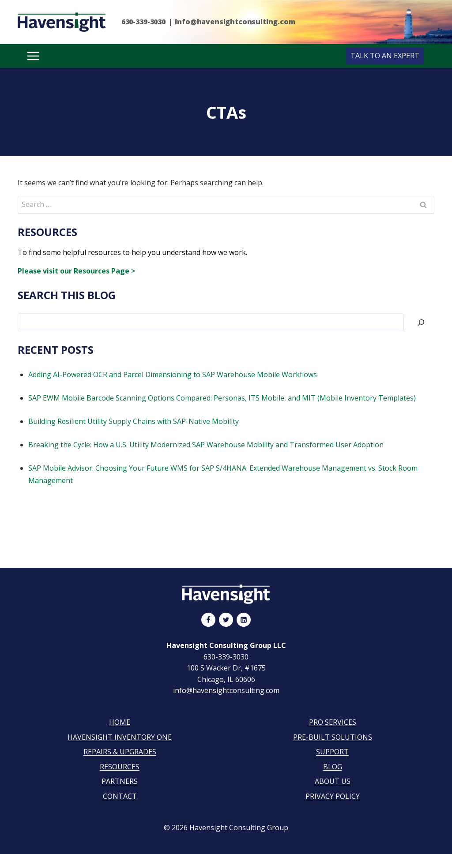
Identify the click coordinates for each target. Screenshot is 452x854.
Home (119, 722)
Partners (120, 781)
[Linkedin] (244, 620)
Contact (120, 796)
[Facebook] (208, 620)
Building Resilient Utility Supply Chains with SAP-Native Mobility (133, 421)
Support (332, 752)
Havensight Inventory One (120, 737)
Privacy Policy (332, 796)
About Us (332, 781)
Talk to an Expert (384, 55)
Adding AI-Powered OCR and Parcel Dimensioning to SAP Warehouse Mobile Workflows (172, 374)
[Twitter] (226, 620)
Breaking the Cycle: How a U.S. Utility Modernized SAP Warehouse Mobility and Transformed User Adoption (206, 444)
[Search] (421, 322)
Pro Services (332, 722)
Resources (119, 767)
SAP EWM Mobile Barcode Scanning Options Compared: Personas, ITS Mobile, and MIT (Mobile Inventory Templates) (222, 398)
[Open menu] (33, 56)
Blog (332, 767)
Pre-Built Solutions (332, 737)
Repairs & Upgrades (119, 752)
